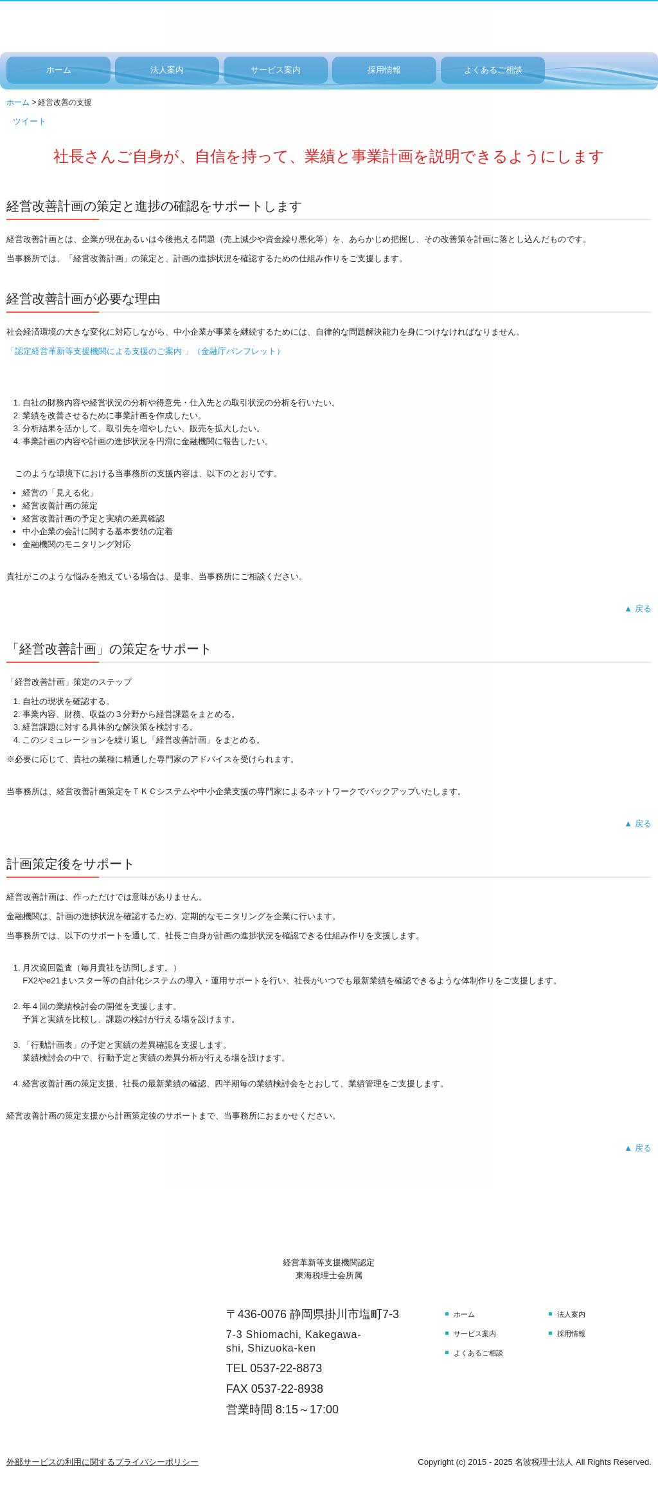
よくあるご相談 (493, 70)
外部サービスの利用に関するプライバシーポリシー (102, 1462)
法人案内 (167, 70)
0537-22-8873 (286, 1368)
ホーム (58, 70)
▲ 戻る (637, 608)
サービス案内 (276, 70)
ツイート (29, 121)
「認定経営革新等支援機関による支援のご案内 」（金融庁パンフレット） (145, 351)
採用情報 (384, 70)
